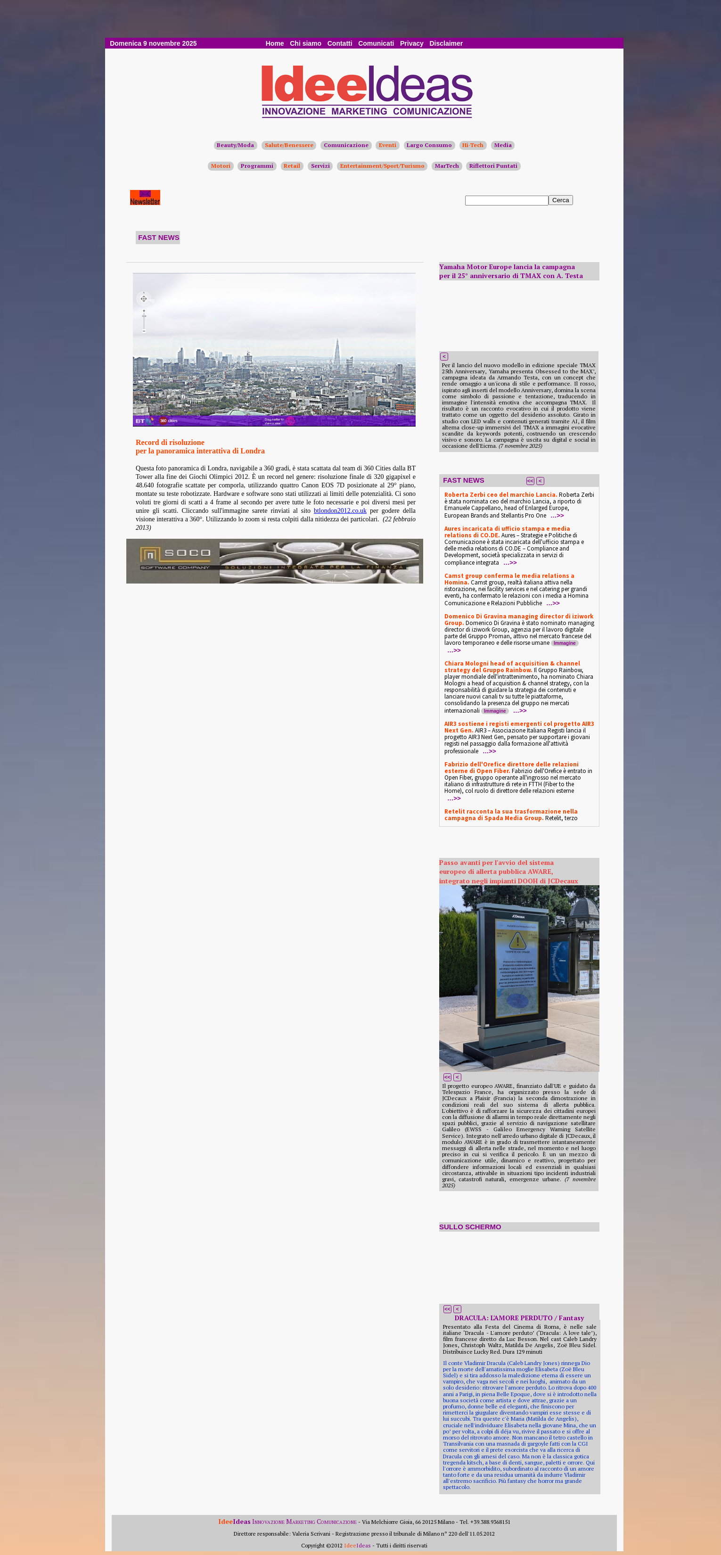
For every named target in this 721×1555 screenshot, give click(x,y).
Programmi (257, 165)
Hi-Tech (472, 144)
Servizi (320, 165)
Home (275, 43)
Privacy (412, 43)
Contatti (340, 43)
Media (503, 144)
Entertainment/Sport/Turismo (382, 165)
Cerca (560, 200)
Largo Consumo (429, 144)
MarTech (447, 165)
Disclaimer (446, 43)
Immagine (565, 643)
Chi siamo (305, 43)
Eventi (387, 144)
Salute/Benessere (289, 144)
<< (530, 481)
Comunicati (376, 43)
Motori (220, 165)
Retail (292, 165)
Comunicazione (346, 144)
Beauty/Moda (235, 144)
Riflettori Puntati (493, 165)
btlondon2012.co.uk (340, 510)
